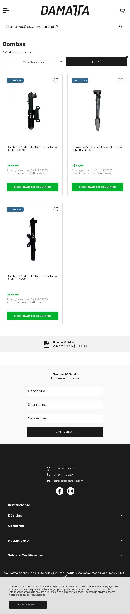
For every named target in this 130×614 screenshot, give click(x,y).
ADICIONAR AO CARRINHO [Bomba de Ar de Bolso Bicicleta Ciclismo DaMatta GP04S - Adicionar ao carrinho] (32, 187)
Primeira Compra (65, 378)
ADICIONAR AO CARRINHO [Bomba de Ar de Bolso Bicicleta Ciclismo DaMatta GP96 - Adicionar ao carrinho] (97, 187)
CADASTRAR (65, 432)
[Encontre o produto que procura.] (120, 27)
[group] (65, 344)
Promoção (15, 80)
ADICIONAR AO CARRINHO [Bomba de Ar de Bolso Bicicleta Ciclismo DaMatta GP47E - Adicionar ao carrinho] (32, 316)
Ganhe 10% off (65, 374)
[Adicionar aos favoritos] (55, 80)
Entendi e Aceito (28, 604)
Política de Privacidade (31, 594)
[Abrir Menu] (6, 10)
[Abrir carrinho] (121, 10)
